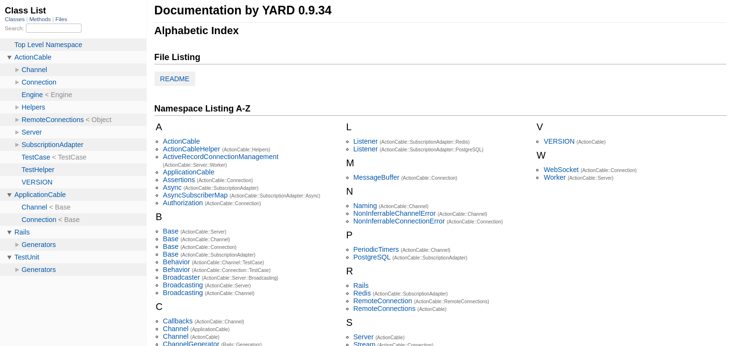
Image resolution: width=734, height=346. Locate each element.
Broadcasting (183, 285)
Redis (362, 293)
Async (172, 187)
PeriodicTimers (376, 249)
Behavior (176, 262)
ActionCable (181, 141)
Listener (366, 141)
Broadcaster (181, 277)
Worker (555, 177)
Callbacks (178, 321)
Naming (365, 206)
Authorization (183, 203)
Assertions (179, 180)
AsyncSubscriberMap (195, 195)
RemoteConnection (383, 301)
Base (171, 231)
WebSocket (561, 169)
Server (364, 337)
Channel (176, 329)
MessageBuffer (377, 177)
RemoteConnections (385, 308)
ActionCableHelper (191, 149)
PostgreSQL (372, 257)
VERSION (559, 141)
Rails (361, 285)
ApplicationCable (188, 172)
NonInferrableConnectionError (399, 221)
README (174, 79)
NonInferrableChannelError (395, 213)
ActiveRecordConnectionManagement (221, 157)
